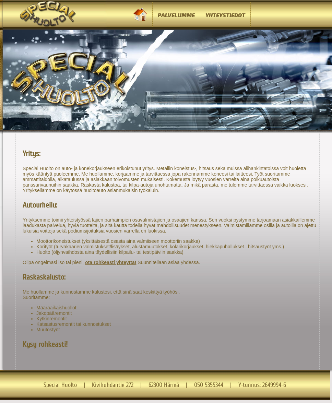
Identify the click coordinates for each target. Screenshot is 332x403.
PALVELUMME (176, 15)
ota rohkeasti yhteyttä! (110, 262)
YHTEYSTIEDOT (225, 15)
